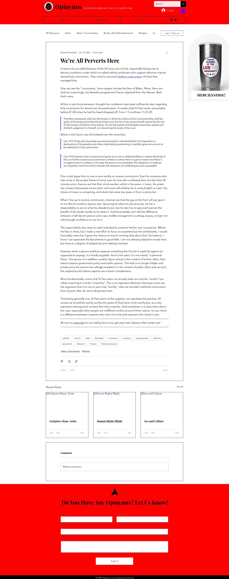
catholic (65, 338)
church (77, 338)
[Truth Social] (171, 19)
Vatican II (81, 343)
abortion (157, 338)
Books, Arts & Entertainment (118, 33)
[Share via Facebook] (61, 361)
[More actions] (167, 52)
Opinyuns (68, 6)
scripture (127, 338)
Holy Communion (109, 343)
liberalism (99, 338)
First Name (66, 514)
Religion (143, 33)
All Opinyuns (52, 33)
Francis (93, 343)
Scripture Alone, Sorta (63, 421)
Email (63, 526)
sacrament (67, 343)
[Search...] (165, 4)
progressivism (142, 338)
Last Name (121, 514)
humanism (113, 338)
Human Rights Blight (109, 421)
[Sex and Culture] (162, 404)
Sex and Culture (154, 421)
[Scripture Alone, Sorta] (67, 404)
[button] (182, 10)
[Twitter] (175, 19)
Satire (68, 33)
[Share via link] (76, 361)
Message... (66, 539)
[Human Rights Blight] (114, 404)
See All (180, 386)
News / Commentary (87, 33)
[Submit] (114, 561)
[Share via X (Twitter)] (69, 361)
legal (88, 338)
